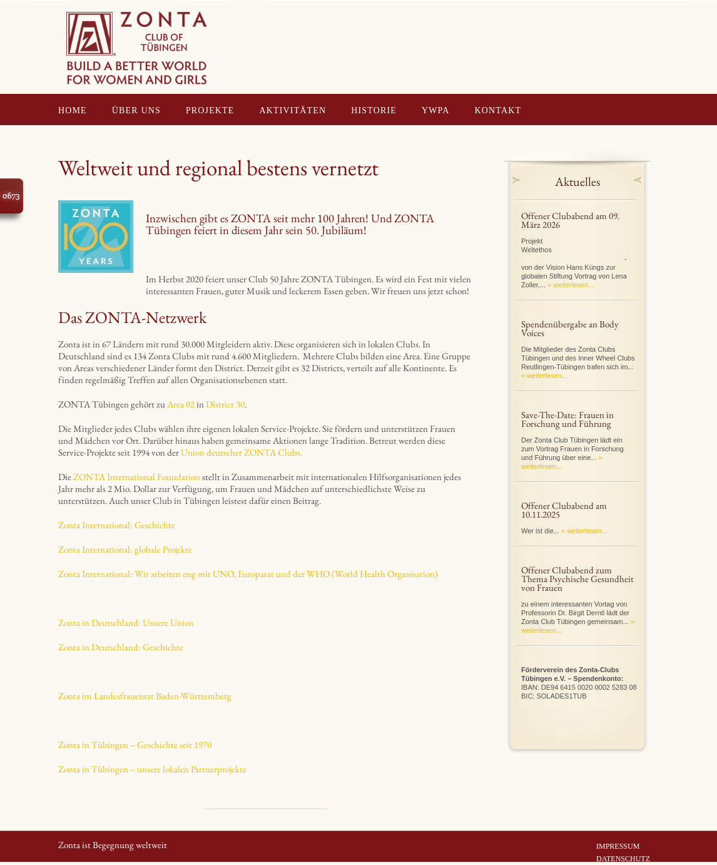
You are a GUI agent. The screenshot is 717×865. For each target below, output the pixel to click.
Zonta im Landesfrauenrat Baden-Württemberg (144, 696)
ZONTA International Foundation (136, 477)
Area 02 (181, 404)
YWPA (436, 110)
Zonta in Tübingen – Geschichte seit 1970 (134, 744)
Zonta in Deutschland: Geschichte (120, 647)
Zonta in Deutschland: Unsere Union (126, 622)
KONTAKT (498, 110)
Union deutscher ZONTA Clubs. (241, 452)
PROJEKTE (210, 110)
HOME (72, 110)
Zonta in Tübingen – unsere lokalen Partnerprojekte (152, 769)
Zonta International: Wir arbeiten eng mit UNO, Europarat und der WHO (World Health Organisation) (248, 574)
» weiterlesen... (570, 285)
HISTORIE (374, 110)
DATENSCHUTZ (623, 858)
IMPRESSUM (617, 846)
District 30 (225, 404)
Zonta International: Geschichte (116, 525)
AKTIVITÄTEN (293, 110)
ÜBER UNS (136, 110)
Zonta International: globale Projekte (125, 549)
